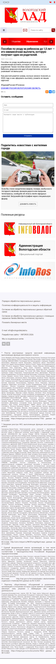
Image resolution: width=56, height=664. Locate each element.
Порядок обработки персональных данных (21, 305)
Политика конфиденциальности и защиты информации (26, 309)
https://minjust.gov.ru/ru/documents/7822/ (27, 654)
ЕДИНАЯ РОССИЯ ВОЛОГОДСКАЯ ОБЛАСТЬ (21, 88)
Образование (32, 41)
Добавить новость (28, 207)
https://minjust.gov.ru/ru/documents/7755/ (27, 422)
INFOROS (25, 338)
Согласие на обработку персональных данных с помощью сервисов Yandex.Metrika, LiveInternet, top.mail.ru (28, 320)
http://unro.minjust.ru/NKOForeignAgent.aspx (28, 546)
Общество (16, 41)
